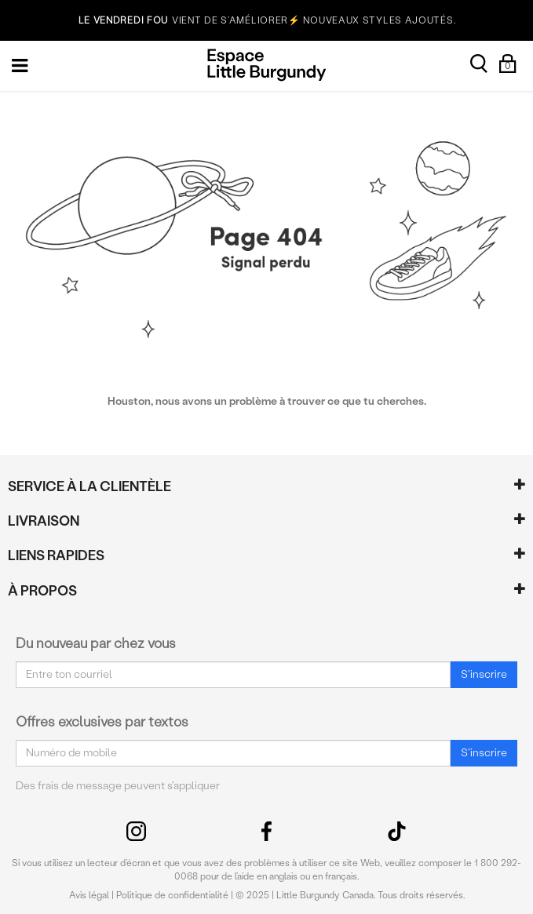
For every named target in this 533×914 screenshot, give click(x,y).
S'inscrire (484, 674)
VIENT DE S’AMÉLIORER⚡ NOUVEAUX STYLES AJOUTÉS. (267, 21)
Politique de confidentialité (172, 895)
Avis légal (89, 895)
